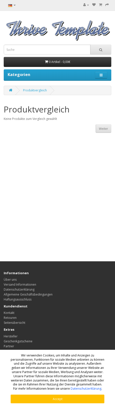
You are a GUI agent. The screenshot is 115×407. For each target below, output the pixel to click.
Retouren (10, 318)
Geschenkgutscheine (18, 341)
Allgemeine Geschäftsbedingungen (28, 294)
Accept (57, 399)
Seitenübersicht (14, 323)
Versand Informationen (20, 284)
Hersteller (11, 336)
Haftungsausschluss (17, 299)
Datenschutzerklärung (86, 388)
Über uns (10, 279)
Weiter (103, 129)
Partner (9, 346)
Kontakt (9, 313)
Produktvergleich (35, 90)
